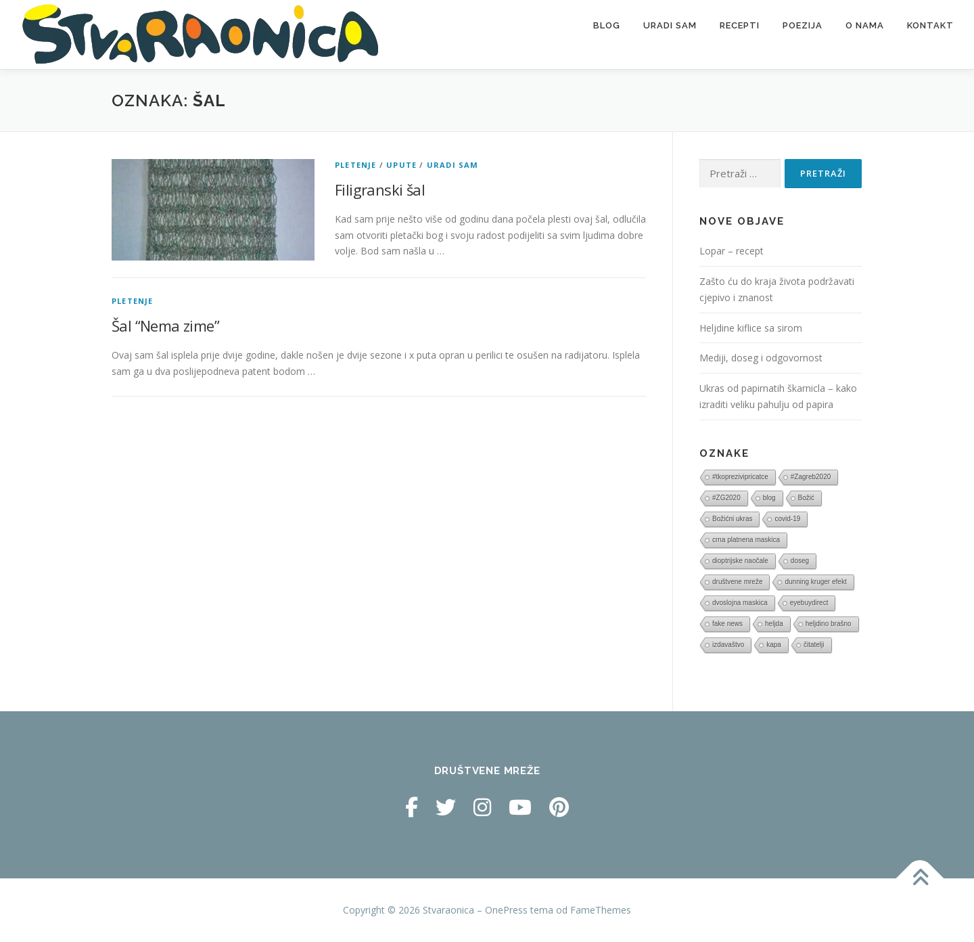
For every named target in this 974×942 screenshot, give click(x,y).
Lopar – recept (731, 250)
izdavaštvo (728, 644)
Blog (606, 25)
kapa (773, 644)
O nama (864, 25)
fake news (727, 623)
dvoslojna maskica (740, 602)
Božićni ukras (732, 518)
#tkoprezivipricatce (740, 476)
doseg (800, 560)
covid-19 (787, 518)
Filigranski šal (380, 189)
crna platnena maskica (746, 539)
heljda (774, 623)
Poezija (802, 25)
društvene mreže (737, 581)
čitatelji (814, 644)
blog (769, 497)
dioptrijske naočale (740, 560)
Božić (806, 497)
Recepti (740, 25)
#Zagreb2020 (811, 476)
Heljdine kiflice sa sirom (750, 327)
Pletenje (356, 165)
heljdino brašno (829, 623)
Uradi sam (670, 25)
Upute (401, 165)
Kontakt (930, 25)
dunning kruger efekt (815, 581)
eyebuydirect (809, 602)
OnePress (506, 909)
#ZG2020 (726, 497)
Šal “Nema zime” (165, 325)
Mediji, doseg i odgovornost (760, 357)
